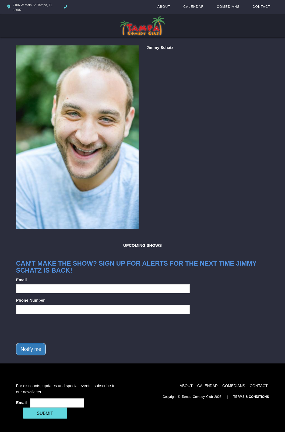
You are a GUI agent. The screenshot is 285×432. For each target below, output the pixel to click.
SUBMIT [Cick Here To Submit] (45, 413)
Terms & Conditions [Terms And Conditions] (251, 397)
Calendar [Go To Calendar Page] (193, 7)
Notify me (31, 349)
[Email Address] (57, 403)
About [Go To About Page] (163, 7)
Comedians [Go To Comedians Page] (228, 7)
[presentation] (57, 328)
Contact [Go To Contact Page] (261, 7)
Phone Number (30, 300)
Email (21, 279)
